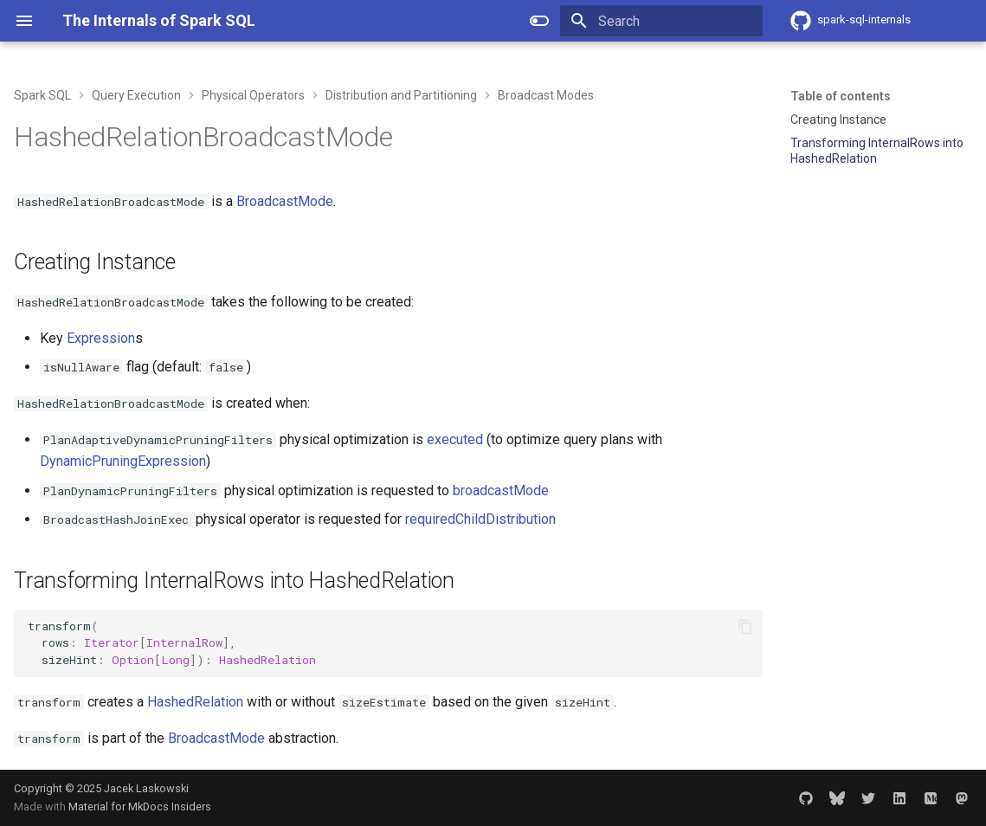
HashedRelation (195, 702)
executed (455, 439)
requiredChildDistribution (480, 519)
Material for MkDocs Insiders (139, 806)
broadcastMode (501, 490)
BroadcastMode (284, 201)
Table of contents (840, 96)
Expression (101, 338)
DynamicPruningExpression (123, 461)
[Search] (661, 20)
